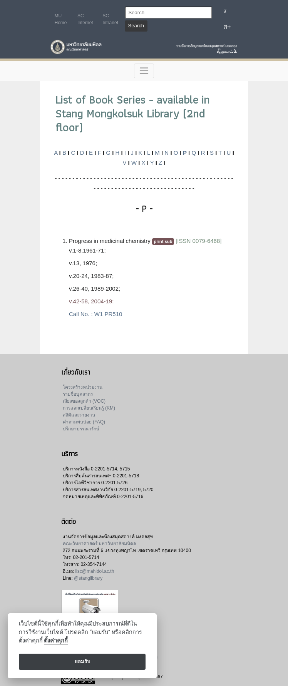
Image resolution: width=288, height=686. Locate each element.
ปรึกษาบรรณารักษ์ (81, 429)
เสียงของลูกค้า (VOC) (84, 401)
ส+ (227, 26)
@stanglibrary (88, 578)
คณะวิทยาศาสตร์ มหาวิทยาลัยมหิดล (99, 543)
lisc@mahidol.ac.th (94, 571)
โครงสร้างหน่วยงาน (82, 387)
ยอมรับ (82, 661)
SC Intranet (110, 19)
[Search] (168, 12)
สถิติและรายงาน (79, 415)
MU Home (61, 19)
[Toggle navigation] (144, 71)
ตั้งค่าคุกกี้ (56, 640)
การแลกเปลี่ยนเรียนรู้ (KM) (89, 408)
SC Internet (85, 19)
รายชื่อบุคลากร (78, 394)
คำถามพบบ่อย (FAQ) (84, 422)
